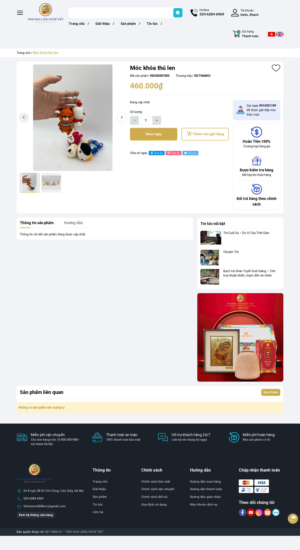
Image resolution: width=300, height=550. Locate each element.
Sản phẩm (128, 24)
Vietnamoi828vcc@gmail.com (44, 506)
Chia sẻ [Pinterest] (173, 153)
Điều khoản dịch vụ (203, 504)
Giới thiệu (102, 24)
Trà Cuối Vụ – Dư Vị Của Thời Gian (246, 233)
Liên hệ (97, 512)
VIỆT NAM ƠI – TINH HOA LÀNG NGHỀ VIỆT (74, 532)
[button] (122, 117)
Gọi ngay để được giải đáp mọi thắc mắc (261, 110)
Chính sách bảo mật (155, 481)
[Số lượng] (145, 120)
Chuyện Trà (231, 252)
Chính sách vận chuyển (158, 489)
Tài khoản (249, 13)
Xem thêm (270, 392)
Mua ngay (154, 134)
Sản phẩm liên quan (41, 392)
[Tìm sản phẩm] (126, 12)
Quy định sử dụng (154, 504)
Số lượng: (136, 112)
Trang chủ (77, 24)
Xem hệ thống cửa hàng (36, 515)
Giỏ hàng (247, 34)
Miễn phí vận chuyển (55, 439)
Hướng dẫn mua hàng (205, 481)
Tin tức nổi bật (212, 223)
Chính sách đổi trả (154, 497)
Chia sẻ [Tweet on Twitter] (190, 153)
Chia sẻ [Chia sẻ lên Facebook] (156, 153)
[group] (73, 117)
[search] (177, 12)
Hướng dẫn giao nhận (205, 497)
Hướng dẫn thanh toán (206, 489)
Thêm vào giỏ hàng (208, 134)
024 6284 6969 (33, 498)
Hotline (212, 12)
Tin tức (152, 24)
